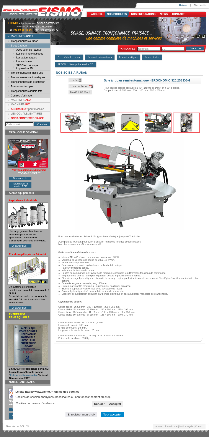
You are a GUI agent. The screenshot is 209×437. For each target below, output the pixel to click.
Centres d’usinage (21, 95)
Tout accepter (112, 414)
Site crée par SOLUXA (17, 426)
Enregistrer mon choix (81, 414)
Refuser (99, 403)
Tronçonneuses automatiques (28, 77)
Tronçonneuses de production (28, 81)
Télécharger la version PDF (20, 185)
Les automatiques (26, 57)
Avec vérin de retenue (29, 49)
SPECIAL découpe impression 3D (27, 67)
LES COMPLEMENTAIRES (26, 113)
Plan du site (200, 5)
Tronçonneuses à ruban (24, 41)
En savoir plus (18, 245)
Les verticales (24, 61)
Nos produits (117, 14)
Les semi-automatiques (29, 53)
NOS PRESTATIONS (143, 14)
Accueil (97, 14)
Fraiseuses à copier (22, 86)
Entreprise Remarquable (24, 375)
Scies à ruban (19, 45)
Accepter (115, 403)
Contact (178, 14)
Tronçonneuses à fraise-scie (27, 72)
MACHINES (22, 36)
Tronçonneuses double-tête (26, 91)
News (164, 14)
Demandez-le (20, 178)
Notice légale (186, 426)
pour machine (27, 109)
